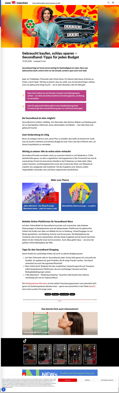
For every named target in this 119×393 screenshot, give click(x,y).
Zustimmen (67, 380)
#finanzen (55, 294)
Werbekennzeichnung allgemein (71, 299)
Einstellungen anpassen (107, 380)
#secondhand (64, 294)
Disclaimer (61, 299)
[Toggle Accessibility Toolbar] (3, 389)
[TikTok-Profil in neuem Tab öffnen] (25, 341)
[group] (30, 354)
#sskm (72, 294)
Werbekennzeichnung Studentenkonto (86, 299)
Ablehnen (87, 380)
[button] (107, 2)
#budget (47, 294)
